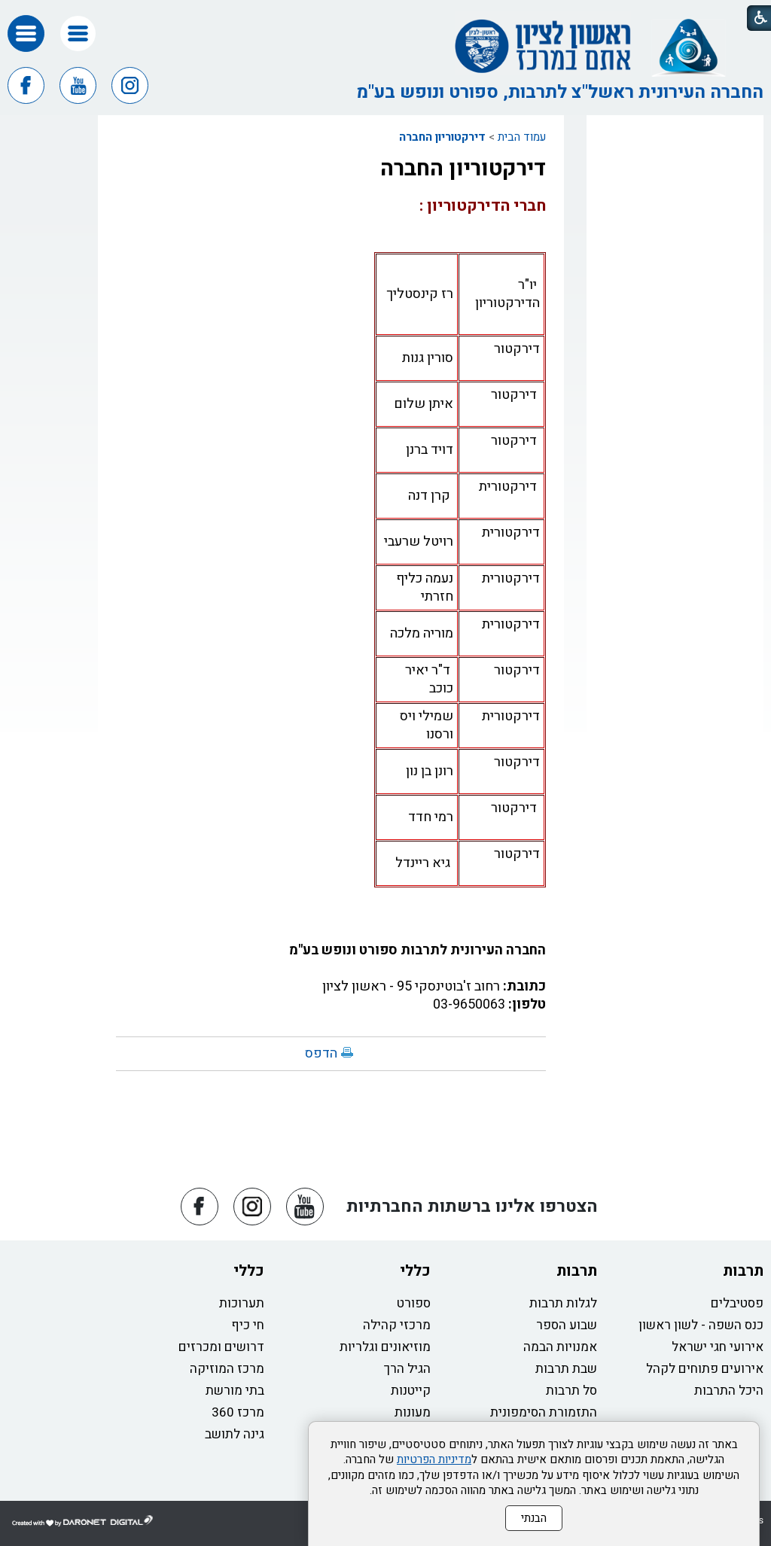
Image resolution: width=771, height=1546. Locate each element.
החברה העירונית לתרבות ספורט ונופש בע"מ (417, 950)
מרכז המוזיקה (227, 1368)
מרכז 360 (238, 1412)
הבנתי (534, 1518)
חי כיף (247, 1325)
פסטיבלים (737, 1303)
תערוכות (241, 1303)
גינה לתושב (234, 1434)
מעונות (413, 1412)
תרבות (743, 1271)
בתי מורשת (235, 1390)
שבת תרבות (566, 1368)
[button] (78, 33)
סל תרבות (571, 1390)
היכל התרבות (728, 1390)
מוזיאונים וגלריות (385, 1347)
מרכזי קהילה (397, 1325)
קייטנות (411, 1390)
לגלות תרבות (563, 1303)
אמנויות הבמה (560, 1347)
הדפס (321, 1053)
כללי (415, 1271)
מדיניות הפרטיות (434, 1459)
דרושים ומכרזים (221, 1347)
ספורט (414, 1303)
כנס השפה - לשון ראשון (700, 1325)
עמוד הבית (522, 137)
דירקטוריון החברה (442, 137)
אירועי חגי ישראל (717, 1347)
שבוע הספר (566, 1325)
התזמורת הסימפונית (543, 1412)
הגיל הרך (407, 1368)
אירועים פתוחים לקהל (704, 1368)
